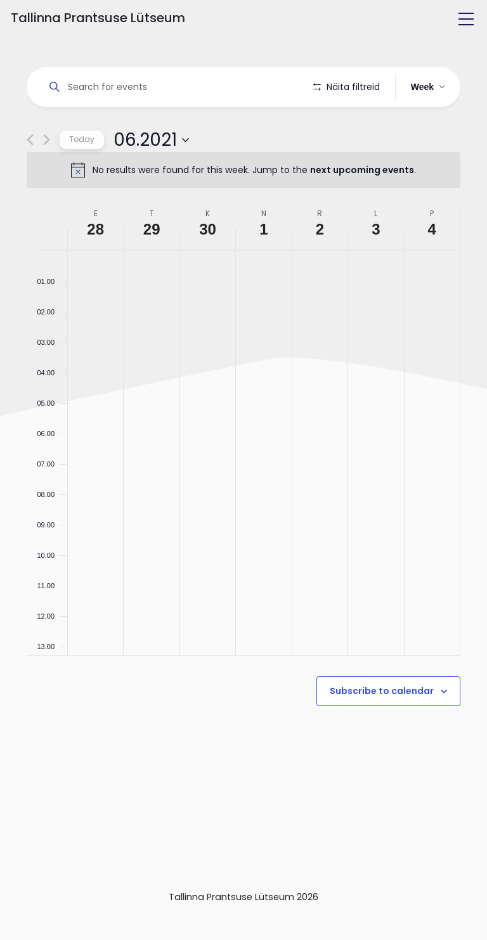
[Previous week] (30, 176)
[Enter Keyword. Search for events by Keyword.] (172, 87)
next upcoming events (362, 206)
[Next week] (46, 176)
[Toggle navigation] (466, 19)
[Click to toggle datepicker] (151, 175)
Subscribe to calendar (382, 727)
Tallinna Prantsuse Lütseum (98, 18)
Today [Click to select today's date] (81, 175)
